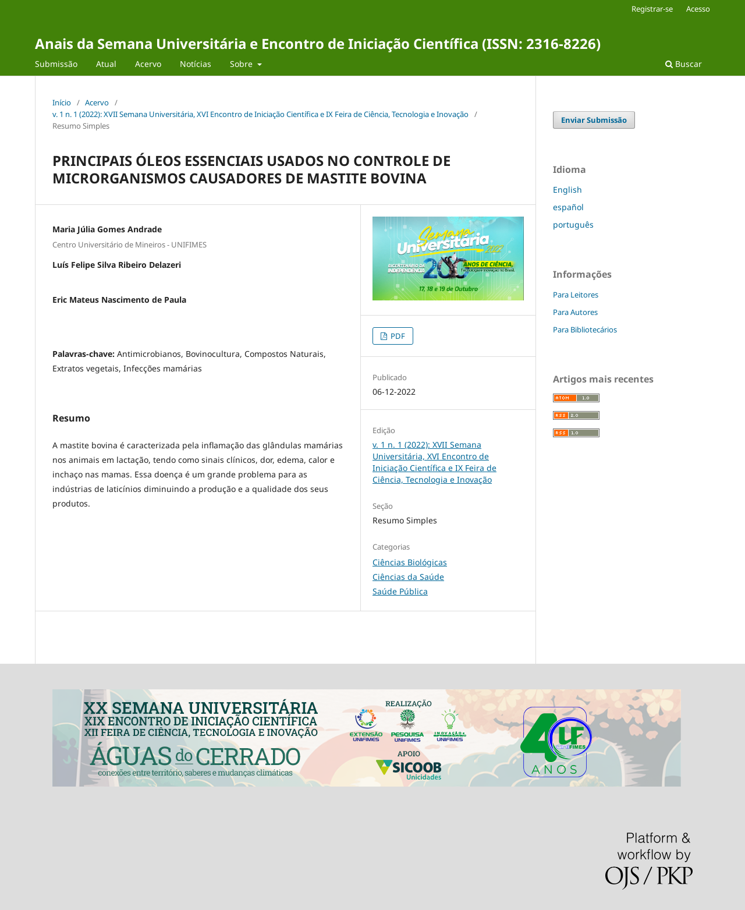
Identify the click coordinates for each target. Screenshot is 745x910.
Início (61, 102)
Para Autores (575, 312)
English (567, 189)
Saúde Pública (400, 591)
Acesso (698, 8)
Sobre (242, 63)
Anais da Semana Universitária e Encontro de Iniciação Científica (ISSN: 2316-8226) (318, 43)
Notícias (195, 63)
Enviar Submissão (594, 120)
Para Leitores (575, 294)
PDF (397, 336)
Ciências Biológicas (409, 562)
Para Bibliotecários (585, 329)
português (573, 224)
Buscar (683, 63)
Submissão (56, 63)
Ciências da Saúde (408, 576)
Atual (106, 63)
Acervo (148, 63)
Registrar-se (652, 8)
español (568, 207)
